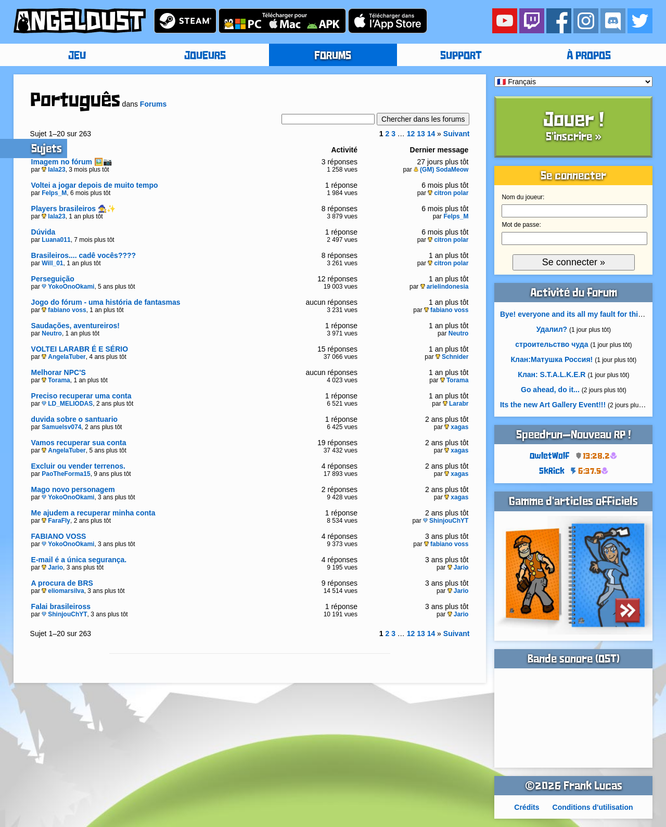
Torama (56, 380)
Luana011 (56, 239)
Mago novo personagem (73, 489)
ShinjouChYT (445, 520)
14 (431, 134)
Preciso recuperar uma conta (81, 396)
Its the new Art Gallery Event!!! (553, 404)
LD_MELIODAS (67, 403)
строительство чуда (551, 344)
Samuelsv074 (61, 427)
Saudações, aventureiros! (75, 325)
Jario (52, 567)
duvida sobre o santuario (74, 419)
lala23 (53, 169)
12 (411, 134)
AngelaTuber (63, 356)
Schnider (452, 356)
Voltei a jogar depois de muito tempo (94, 185)
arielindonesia (444, 286)
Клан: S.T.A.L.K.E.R (551, 374)
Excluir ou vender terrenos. (78, 466)
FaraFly (56, 520)
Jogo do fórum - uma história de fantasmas (106, 302)
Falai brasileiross (61, 606)
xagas (456, 427)
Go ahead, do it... (550, 389)
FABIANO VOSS (58, 536)
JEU (77, 56)
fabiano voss (64, 310)
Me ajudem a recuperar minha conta (93, 513)
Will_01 (52, 263)
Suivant (456, 134)
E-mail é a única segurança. (79, 559)
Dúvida (43, 232)
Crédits (526, 807)
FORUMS (332, 56)
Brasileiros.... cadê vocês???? (83, 255)
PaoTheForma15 (66, 473)
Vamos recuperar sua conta (78, 442)
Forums (153, 104)
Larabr (455, 403)
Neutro (52, 333)
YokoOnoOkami (68, 286)
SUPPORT (461, 56)
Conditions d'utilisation (593, 807)
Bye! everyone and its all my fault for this (571, 314)
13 (421, 134)
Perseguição (52, 279)
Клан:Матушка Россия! (552, 359)
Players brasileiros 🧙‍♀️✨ (73, 208)
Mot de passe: (521, 224)
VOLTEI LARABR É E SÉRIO (79, 349)
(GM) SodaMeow (441, 169)
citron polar (448, 193)
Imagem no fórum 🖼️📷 (71, 162)
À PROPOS (589, 56)
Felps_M (54, 193)
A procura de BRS (62, 583)
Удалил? (551, 329)
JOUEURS (205, 56)
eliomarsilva (63, 591)
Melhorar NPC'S (58, 372)
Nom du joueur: (523, 197)
